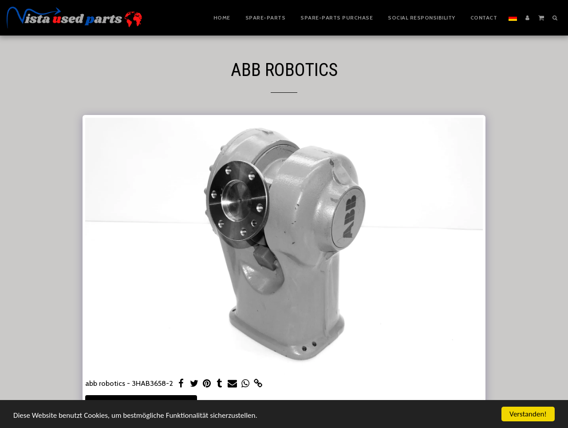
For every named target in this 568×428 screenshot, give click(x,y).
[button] (541, 17)
